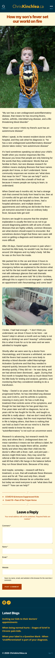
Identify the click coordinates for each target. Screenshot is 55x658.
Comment (6, 526)
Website (5, 567)
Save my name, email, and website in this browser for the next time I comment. (28, 579)
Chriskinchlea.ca (18, 653)
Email (5, 557)
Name (5, 547)
